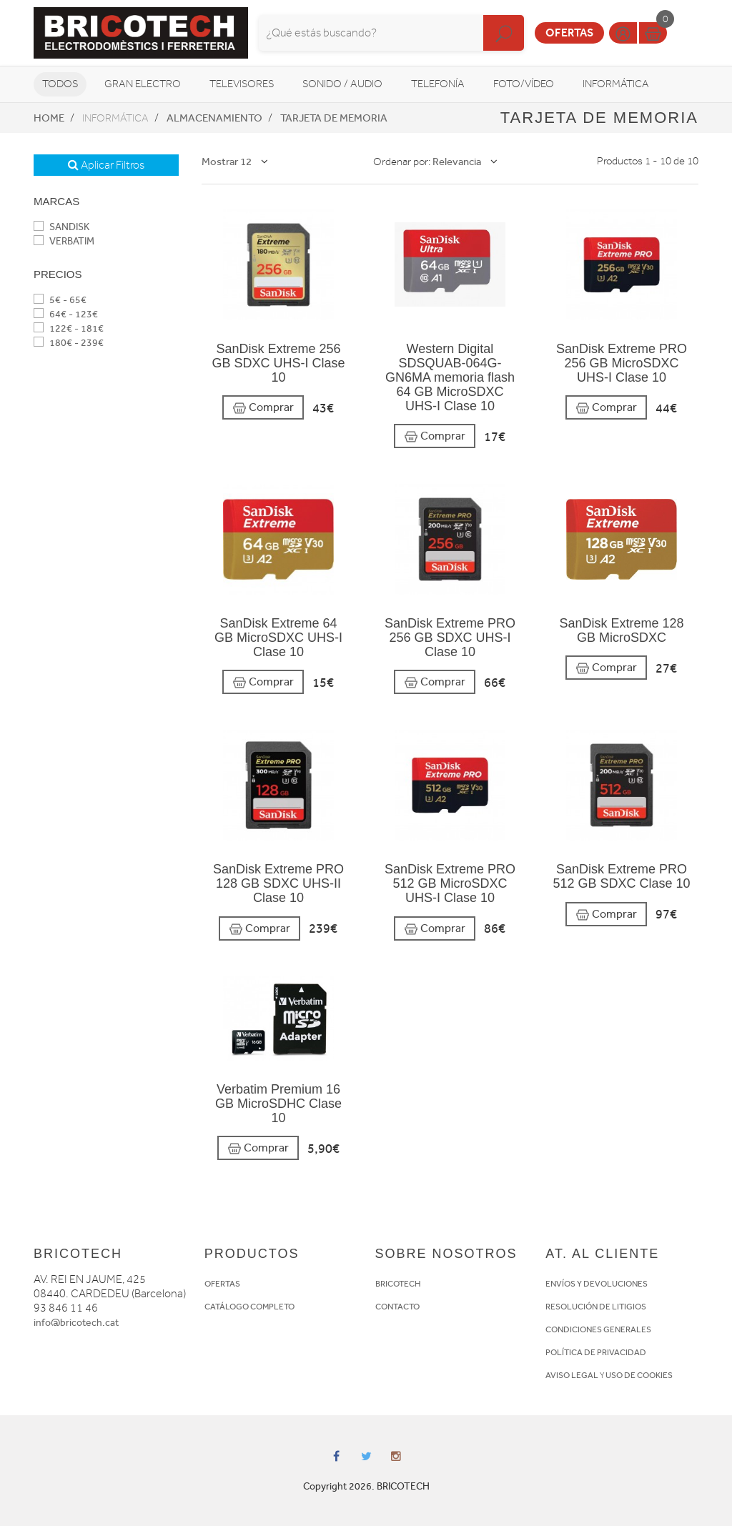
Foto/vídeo (523, 84)
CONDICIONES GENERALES (598, 1329)
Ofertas (569, 32)
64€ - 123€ (66, 314)
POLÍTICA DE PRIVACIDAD (595, 1352)
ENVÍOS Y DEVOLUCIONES (596, 1284)
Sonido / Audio (342, 84)
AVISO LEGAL (571, 1375)
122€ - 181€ (69, 328)
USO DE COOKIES (639, 1375)
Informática (616, 84)
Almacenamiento (214, 118)
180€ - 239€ (69, 343)
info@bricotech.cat (76, 1323)
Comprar (263, 407)
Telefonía (438, 84)
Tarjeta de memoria (333, 118)
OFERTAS (222, 1284)
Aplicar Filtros (106, 165)
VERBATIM (64, 241)
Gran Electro (142, 84)
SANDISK (61, 227)
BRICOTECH (398, 1284)
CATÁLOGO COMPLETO (249, 1307)
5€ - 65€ (60, 300)
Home (49, 118)
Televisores (241, 84)
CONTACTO (397, 1307)
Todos (60, 84)
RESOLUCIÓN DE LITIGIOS (595, 1307)
